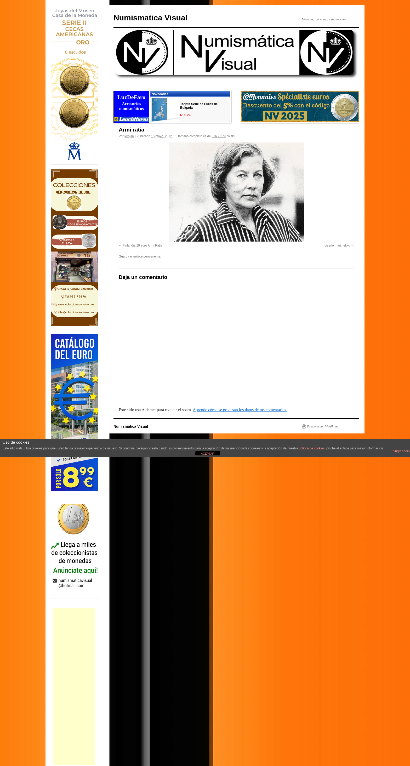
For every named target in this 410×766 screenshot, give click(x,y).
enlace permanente (146, 256)
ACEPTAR (207, 453)
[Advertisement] (74, 686)
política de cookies (312, 448)
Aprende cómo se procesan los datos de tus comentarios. (240, 410)
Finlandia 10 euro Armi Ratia (142, 245)
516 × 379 (219, 136)
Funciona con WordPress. (323, 426)
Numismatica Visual (150, 17)
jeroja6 (129, 136)
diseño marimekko (337, 245)
